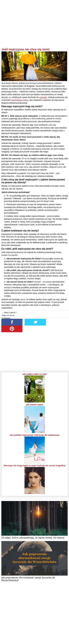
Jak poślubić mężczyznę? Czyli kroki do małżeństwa (34, 435)
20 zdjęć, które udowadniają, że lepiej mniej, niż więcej (32, 537)
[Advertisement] (34, 29)
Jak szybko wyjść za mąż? (34, 374)
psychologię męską (19, 100)
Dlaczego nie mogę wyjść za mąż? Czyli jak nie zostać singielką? (35, 465)
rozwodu (43, 97)
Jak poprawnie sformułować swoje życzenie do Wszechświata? (28, 579)
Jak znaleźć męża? (34, 404)
